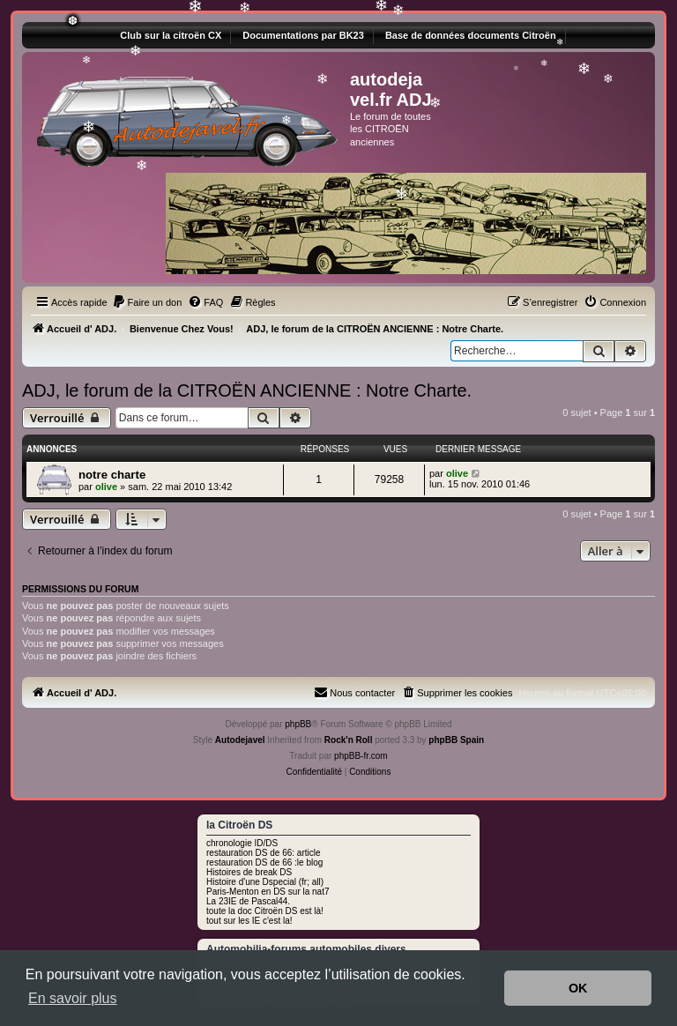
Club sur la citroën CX (170, 35)
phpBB (298, 724)
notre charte (111, 474)
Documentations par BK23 (303, 35)
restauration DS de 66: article (263, 853)
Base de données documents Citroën (470, 35)
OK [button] (578, 988)
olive (106, 486)
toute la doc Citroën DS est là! (265, 911)
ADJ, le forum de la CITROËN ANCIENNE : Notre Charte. (247, 390)
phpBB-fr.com (361, 756)
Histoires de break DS (249, 872)
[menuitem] (147, 302)
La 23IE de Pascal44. (248, 901)
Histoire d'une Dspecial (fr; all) (265, 882)
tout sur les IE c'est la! (249, 921)
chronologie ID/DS (242, 843)
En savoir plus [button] (72, 998)
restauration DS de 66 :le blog (264, 862)
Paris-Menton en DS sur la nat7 (268, 891)
